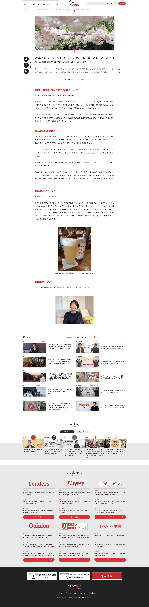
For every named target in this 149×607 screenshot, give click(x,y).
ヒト (25, 5)
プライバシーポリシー (71, 593)
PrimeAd (71, 149)
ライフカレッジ (48, 438)
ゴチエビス (109, 438)
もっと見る (39, 517)
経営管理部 (81, 79)
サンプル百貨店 (94, 149)
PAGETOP (119, 71)
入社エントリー (70, 79)
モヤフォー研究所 (52, 5)
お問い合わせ (83, 593)
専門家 (43, 5)
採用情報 (92, 593)
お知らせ (36, 5)
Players (80, 371)
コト (30, 5)
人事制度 (80, 341)
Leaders (80, 385)
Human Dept (69, 438)
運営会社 (60, 593)
